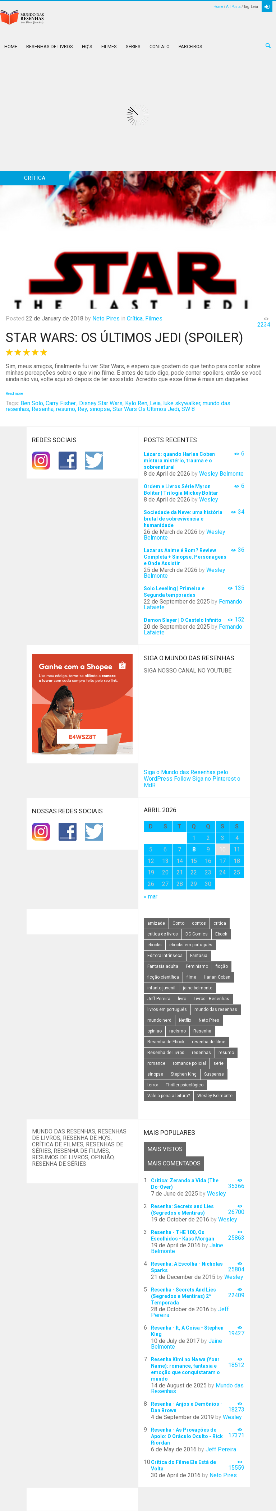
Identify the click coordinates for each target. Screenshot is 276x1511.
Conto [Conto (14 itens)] (178, 923)
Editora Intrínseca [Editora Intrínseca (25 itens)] (165, 955)
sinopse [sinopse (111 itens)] (155, 1074)
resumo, (66, 409)
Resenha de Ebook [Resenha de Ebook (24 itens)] (165, 1041)
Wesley (208, 499)
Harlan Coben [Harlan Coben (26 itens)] (217, 977)
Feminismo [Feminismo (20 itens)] (197, 966)
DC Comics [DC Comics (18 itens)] (196, 934)
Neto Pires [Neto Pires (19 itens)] (209, 1020)
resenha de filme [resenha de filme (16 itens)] (208, 1041)
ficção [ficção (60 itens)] (222, 966)
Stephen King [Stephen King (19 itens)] (184, 1074)
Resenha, (43, 409)
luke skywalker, (182, 403)
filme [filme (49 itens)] (191, 977)
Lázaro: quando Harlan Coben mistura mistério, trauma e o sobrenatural (179, 460)
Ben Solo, (32, 403)
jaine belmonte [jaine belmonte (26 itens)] (197, 987)
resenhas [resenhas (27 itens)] (201, 1052)
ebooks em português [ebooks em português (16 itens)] (190, 944)
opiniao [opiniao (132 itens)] (154, 1031)
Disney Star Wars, (101, 403)
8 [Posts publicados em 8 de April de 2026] (194, 849)
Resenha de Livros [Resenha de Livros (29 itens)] (165, 1052)
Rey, (83, 409)
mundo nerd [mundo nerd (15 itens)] (159, 1020)
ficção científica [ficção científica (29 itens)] (163, 977)
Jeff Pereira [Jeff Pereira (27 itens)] (158, 998)
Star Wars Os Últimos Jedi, (146, 409)
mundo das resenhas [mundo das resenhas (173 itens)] (215, 1009)
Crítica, (135, 318)
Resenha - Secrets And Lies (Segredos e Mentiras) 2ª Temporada (183, 1296)
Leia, (156, 403)
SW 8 (188, 409)
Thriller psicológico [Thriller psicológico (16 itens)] (184, 1084)
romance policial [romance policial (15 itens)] (189, 1063)
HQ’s (87, 46)
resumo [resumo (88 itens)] (226, 1052)
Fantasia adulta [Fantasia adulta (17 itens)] (162, 966)
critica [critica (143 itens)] (219, 923)
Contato (160, 46)
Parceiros (190, 46)
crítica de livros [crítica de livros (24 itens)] (162, 934)
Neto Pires (106, 318)
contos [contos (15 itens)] (199, 923)
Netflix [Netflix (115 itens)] (185, 1020)
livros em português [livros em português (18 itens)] (167, 1009)
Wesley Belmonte (221, 473)
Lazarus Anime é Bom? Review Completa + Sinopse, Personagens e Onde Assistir (185, 556)
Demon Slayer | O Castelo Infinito (182, 620)
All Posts (233, 7)
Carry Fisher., (62, 403)
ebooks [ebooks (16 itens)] (154, 944)
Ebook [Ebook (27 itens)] (221, 934)
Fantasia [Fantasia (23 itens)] (198, 955)
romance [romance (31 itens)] (156, 1063)
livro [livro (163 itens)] (182, 998)
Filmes (109, 46)
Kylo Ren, (136, 403)
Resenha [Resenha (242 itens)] (202, 1031)
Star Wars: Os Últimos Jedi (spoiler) (124, 337)
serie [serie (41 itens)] (218, 1063)
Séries (133, 46)
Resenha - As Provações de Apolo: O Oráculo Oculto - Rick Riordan (187, 1436)
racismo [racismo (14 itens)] (177, 1031)
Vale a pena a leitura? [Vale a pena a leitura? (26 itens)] (168, 1095)
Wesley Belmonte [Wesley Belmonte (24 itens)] (215, 1095)
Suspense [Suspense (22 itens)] (214, 1074)
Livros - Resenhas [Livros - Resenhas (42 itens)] (211, 998)
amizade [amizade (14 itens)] (156, 923)
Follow (182, 778)
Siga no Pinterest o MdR (192, 782)
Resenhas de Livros (49, 46)
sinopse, (100, 409)
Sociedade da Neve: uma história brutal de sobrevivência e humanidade (183, 518)
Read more (14, 394)
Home (218, 7)
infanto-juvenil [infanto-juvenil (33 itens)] (161, 987)
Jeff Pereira (221, 1449)
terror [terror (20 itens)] (152, 1084)
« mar (150, 896)
